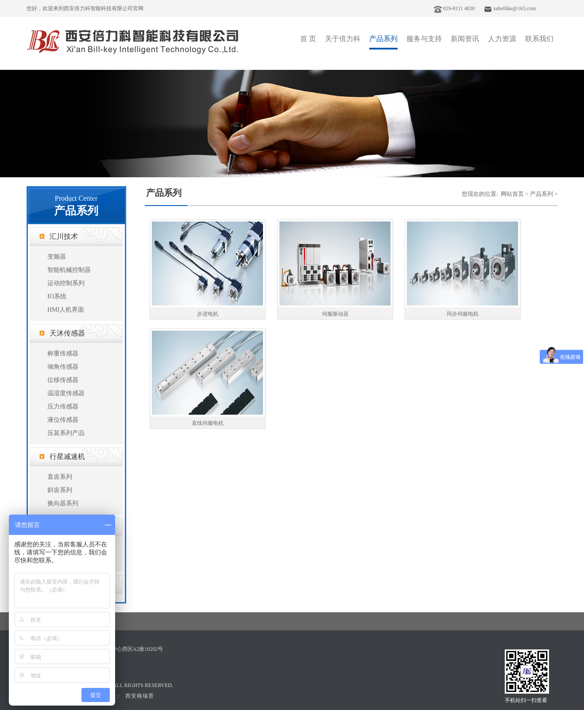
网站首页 (512, 194)
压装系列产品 (66, 433)
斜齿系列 (59, 490)
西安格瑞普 (139, 696)
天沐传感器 (67, 333)
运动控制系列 (66, 283)
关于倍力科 (342, 38)
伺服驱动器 (335, 314)
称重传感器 (62, 353)
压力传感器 (62, 406)
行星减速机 (67, 456)
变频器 (56, 256)
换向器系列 (62, 503)
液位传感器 (62, 419)
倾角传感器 (62, 366)
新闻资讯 (465, 38)
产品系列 (383, 38)
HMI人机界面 (65, 309)
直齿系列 (59, 476)
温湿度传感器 (66, 393)
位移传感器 (62, 380)
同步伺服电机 (463, 314)
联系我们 (539, 38)
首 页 (308, 38)
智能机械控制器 (69, 270)
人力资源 (502, 38)
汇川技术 (64, 236)
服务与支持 (424, 38)
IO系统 (56, 296)
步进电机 (207, 314)
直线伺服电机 (208, 423)
